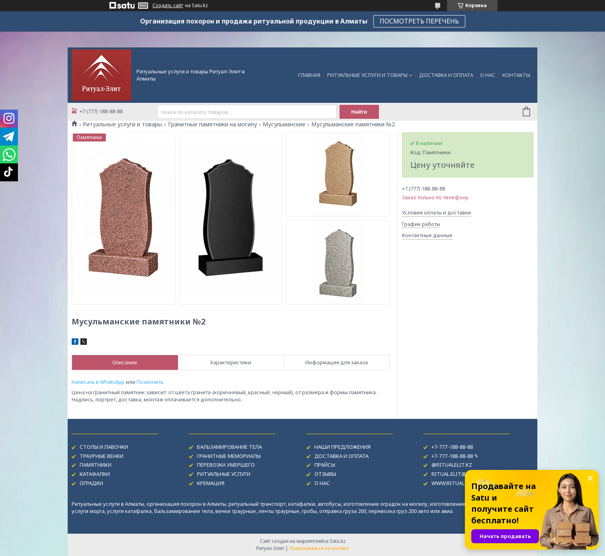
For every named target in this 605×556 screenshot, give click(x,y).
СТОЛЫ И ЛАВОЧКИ (104, 446)
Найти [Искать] (359, 112)
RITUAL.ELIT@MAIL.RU (458, 473)
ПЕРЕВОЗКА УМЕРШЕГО (226, 464)
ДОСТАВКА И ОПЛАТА (446, 75)
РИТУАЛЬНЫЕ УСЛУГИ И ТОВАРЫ (367, 75)
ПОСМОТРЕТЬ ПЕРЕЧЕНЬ (419, 21)
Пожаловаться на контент (319, 548)
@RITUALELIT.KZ (451, 464)
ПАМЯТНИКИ (95, 464)
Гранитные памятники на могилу (212, 124)
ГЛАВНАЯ (309, 75)
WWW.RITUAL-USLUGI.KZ (462, 483)
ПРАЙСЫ (324, 464)
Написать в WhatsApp (98, 381)
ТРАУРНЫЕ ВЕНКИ (101, 456)
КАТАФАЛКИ (95, 473)
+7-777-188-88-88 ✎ (454, 456)
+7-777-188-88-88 (452, 446)
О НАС (488, 75)
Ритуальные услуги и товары (122, 124)
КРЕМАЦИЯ (210, 483)
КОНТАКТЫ (516, 75)
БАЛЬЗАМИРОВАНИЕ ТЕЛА (229, 446)
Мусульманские (284, 124)
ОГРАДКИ (91, 483)
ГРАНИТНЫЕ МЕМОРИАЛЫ (229, 456)
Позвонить (150, 381)
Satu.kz (337, 541)
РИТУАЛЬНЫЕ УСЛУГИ (223, 473)
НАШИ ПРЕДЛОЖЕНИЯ (342, 446)
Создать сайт (167, 5)
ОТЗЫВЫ (325, 473)
